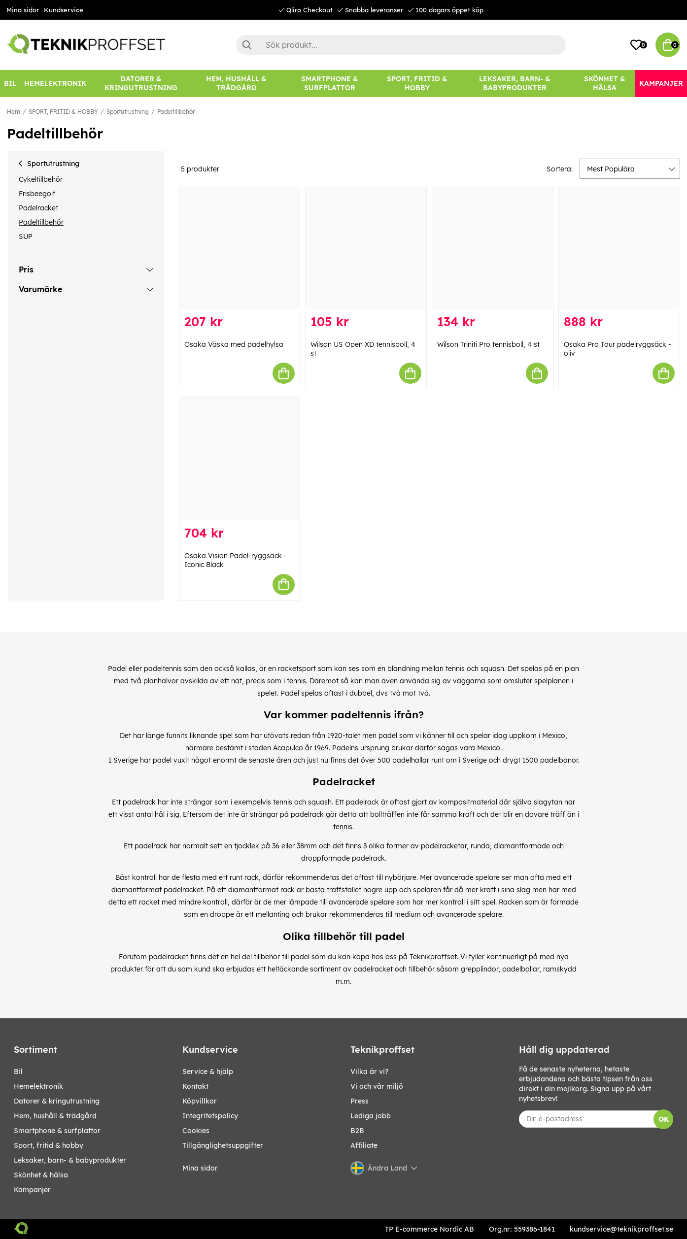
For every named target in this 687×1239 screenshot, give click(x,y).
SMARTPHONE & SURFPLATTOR (57, 1130)
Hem (13, 111)
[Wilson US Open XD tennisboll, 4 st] (365, 247)
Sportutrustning (127, 111)
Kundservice (63, 10)
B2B (357, 1130)
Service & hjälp (207, 1071)
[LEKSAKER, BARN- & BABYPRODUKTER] (515, 83)
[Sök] (401, 45)
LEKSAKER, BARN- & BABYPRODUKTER (70, 1160)
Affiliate (364, 1145)
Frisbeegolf (37, 193)
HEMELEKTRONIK (38, 1086)
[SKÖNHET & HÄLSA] (604, 83)
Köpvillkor (199, 1101)
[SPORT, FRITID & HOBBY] (417, 83)
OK (663, 1119)
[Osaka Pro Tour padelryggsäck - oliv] (619, 247)
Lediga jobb (370, 1115)
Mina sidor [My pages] (200, 1168)
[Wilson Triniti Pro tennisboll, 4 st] (492, 247)
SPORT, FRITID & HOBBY (63, 111)
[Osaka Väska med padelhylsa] (239, 247)
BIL (18, 1071)
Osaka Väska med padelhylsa (233, 344)
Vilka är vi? (369, 1071)
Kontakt (195, 1086)
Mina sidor (22, 10)
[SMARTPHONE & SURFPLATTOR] (329, 83)
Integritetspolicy (210, 1115)
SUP (26, 236)
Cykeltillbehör (41, 179)
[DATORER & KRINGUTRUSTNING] (140, 83)
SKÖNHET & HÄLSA (41, 1175)
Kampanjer (32, 1189)
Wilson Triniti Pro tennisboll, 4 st (488, 344)
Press (359, 1101)
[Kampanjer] (661, 83)
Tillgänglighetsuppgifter (222, 1145)
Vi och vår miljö (376, 1086)
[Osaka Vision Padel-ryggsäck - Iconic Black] (239, 458)
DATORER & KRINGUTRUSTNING (57, 1101)
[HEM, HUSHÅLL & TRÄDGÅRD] (236, 83)
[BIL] (10, 83)
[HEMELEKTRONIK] (55, 83)
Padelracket (38, 207)
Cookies (195, 1130)
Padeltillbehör (176, 111)
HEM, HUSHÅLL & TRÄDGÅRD (55, 1115)
